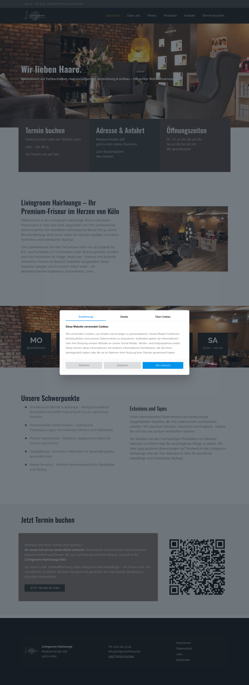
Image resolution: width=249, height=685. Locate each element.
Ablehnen (84, 365)
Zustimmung (86, 316)
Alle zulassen (162, 365)
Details (124, 316)
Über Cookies (162, 316)
